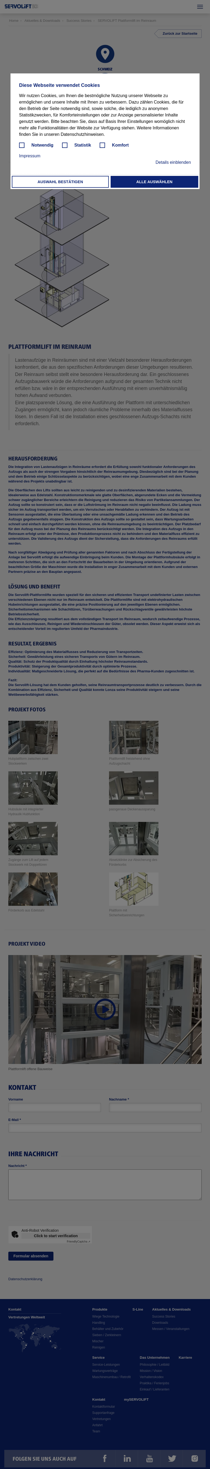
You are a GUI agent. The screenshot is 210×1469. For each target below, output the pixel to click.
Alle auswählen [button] (154, 182)
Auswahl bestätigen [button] (60, 182)
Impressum (29, 156)
